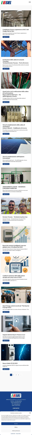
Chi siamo (16, 410)
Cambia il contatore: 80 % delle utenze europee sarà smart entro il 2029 (14, 276)
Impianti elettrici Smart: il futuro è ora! (14, 334)
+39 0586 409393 (18, 401)
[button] (30, 413)
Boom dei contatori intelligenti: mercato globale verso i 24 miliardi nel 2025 (14, 246)
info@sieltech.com (17, 402)
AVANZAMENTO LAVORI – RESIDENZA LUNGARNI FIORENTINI (14, 187)
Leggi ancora (16, 18)
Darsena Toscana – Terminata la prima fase (15, 217)
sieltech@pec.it (17, 404)
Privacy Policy (18, 433)
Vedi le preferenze (16, 430)
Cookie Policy (13, 433)
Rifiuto (16, 427)
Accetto (16, 423)
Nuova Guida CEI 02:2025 (10, 363)
